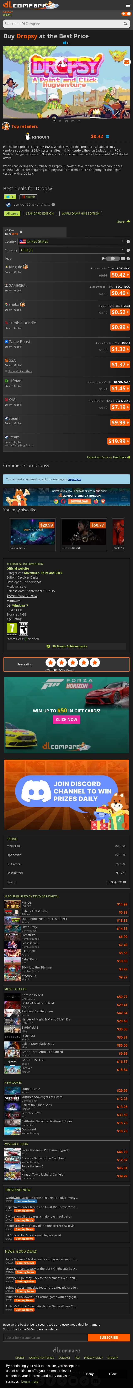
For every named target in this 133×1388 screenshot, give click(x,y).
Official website (18, 568)
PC (10, 197)
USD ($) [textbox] (27, 250)
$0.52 (120, 312)
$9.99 (120, 422)
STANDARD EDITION (40, 213)
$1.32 (120, 349)
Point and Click (51, 573)
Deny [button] (90, 1374)
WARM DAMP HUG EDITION (81, 213)
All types (12, 213)
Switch (28, 197)
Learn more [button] (29, 1381)
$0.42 (120, 274)
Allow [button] (112, 1374)
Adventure (31, 573)
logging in (74, 479)
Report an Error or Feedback (108, 457)
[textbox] (34, 241)
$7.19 (120, 407)
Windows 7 (20, 605)
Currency (11, 250)
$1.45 (120, 388)
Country (10, 241)
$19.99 (118, 441)
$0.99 (120, 327)
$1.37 (120, 364)
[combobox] (71, 241)
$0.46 (120, 292)
